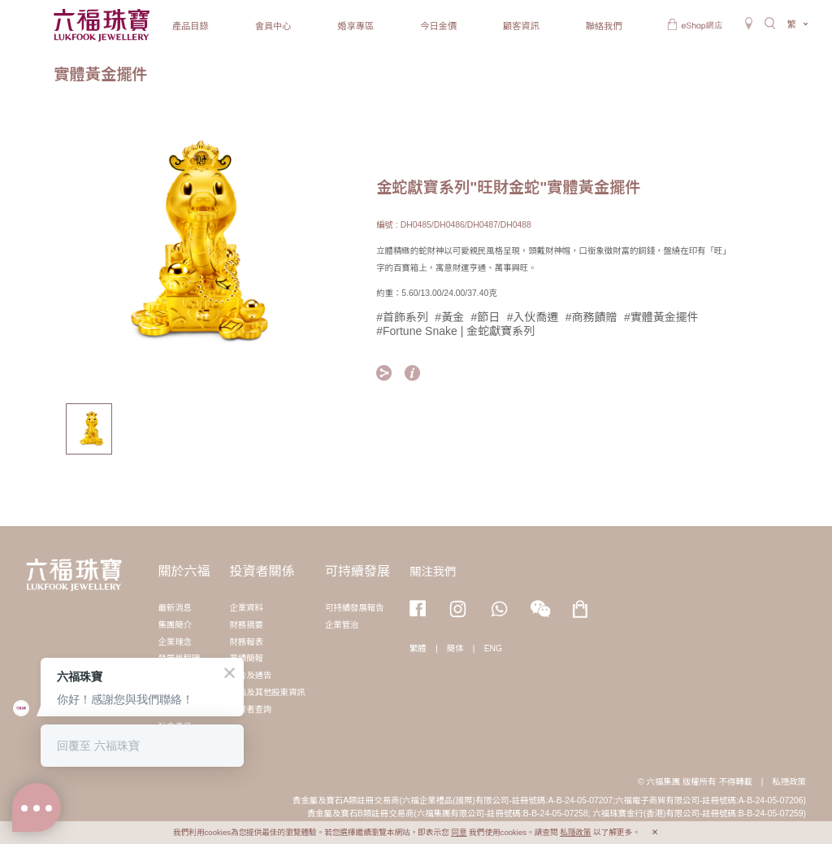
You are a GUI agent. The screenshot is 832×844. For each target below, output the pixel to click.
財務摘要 (246, 624)
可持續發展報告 (354, 607)
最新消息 (175, 607)
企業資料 (246, 607)
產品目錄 (190, 26)
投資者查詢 (250, 709)
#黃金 (449, 317)
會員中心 (273, 26)
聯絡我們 (604, 26)
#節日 (485, 317)
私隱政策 (789, 781)
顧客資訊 (521, 26)
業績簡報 (246, 658)
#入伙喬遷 (533, 317)
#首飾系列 (402, 317)
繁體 (418, 648)
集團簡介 (175, 624)
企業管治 (342, 624)
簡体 (455, 648)
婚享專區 (355, 26)
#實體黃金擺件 (661, 317)
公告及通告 (250, 675)
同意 (458, 832)
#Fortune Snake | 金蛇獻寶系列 (455, 330)
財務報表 (246, 641)
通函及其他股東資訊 (267, 692)
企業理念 (175, 641)
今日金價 (438, 26)
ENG (493, 648)
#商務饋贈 (592, 317)
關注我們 (433, 571)
